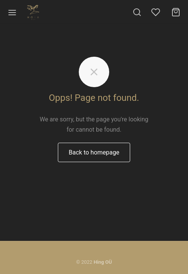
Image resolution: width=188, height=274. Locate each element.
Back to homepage (94, 152)
